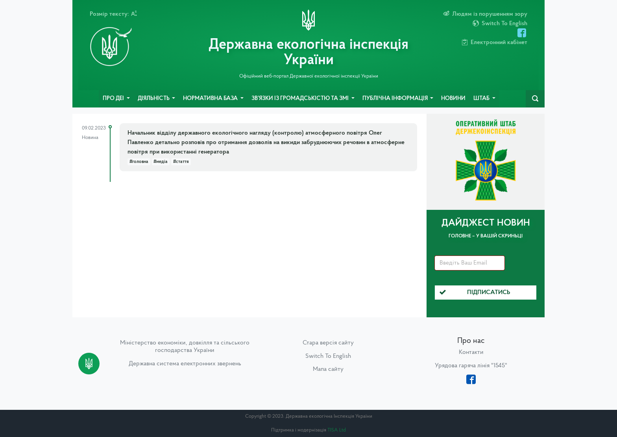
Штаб (482, 99)
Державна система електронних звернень (185, 364)
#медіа (160, 161)
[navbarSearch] (535, 98)
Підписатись (475, 292)
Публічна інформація (395, 99)
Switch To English (328, 356)
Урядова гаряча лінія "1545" (471, 366)
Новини (453, 99)
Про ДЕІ (114, 99)
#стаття (181, 161)
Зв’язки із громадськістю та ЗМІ (300, 99)
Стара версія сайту (328, 343)
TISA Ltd (336, 430)
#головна (138, 161)
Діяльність (154, 99)
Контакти (471, 352)
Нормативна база (211, 99)
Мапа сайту (328, 369)
